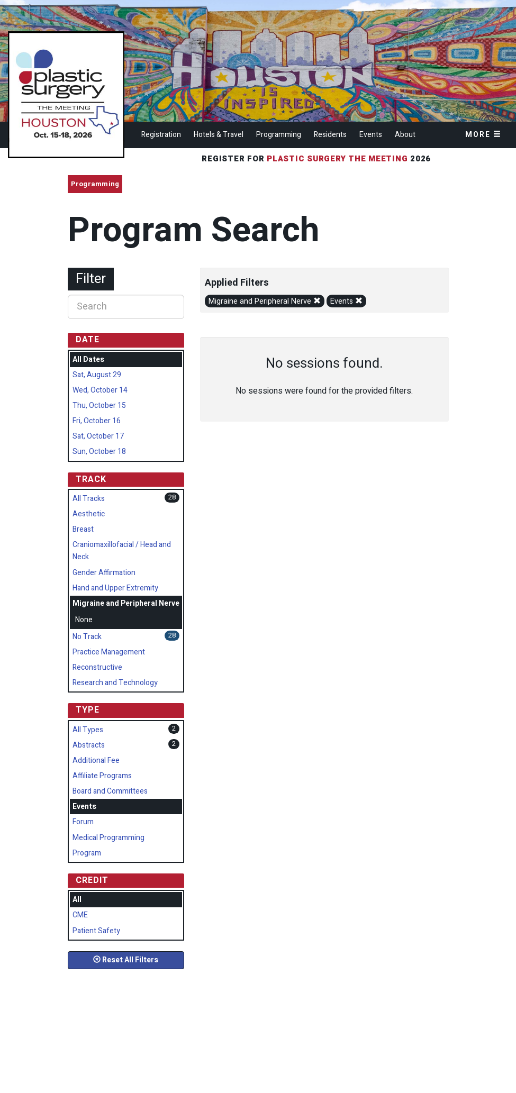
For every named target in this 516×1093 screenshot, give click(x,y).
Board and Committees (110, 791)
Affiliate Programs (102, 775)
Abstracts (89, 745)
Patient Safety (96, 930)
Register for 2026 (317, 159)
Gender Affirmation (104, 572)
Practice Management (109, 652)
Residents (330, 134)
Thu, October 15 (99, 405)
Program (87, 853)
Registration (161, 134)
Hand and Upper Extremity (115, 588)
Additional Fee (96, 760)
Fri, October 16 (97, 420)
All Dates (88, 359)
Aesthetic (89, 514)
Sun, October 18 (99, 451)
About (405, 134)
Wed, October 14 (100, 390)
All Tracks (89, 498)
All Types (88, 729)
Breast (83, 529)
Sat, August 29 (97, 374)
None (84, 619)
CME (80, 915)
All (77, 899)
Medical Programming (108, 837)
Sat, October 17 (98, 436)
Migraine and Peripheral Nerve (265, 301)
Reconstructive (97, 667)
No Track (87, 636)
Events (370, 134)
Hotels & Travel (218, 134)
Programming (278, 134)
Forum (83, 821)
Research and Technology (115, 682)
